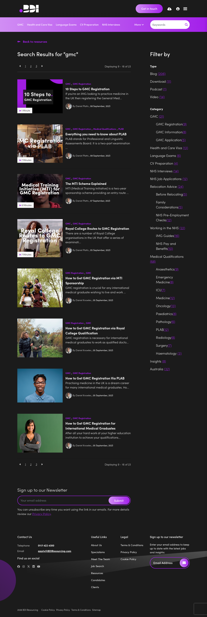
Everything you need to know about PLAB (95, 134)
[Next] (42, 66)
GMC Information (171, 132)
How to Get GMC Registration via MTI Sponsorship (93, 280)
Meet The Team (100, 559)
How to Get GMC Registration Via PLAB (94, 378)
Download (160, 81)
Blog (158, 73)
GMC (20, 24)
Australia (160, 369)
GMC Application (171, 140)
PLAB (121, 128)
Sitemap (96, 609)
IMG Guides (167, 235)
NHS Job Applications (168, 178)
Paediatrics (166, 313)
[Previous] (20, 66)
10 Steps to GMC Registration (87, 89)
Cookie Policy (128, 559)
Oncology (166, 305)
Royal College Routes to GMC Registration (97, 228)
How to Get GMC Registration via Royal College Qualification (95, 330)
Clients (95, 587)
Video (157, 96)
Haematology (169, 353)
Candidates (98, 580)
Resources (97, 573)
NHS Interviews (111, 24)
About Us (96, 545)
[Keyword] (166, 24)
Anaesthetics (167, 269)
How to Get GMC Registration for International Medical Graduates (90, 425)
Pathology (165, 321)
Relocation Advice (166, 186)
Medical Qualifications (104, 128)
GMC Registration (82, 83)
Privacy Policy (41, 514)
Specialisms (98, 552)
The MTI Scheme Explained (85, 183)
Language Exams (66, 24)
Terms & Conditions (132, 545)
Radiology (165, 337)
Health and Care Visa (39, 24)
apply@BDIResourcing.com (54, 551)
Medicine (165, 298)
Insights (158, 361)
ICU (160, 290)
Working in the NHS (167, 228)
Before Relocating (171, 194)
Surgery (164, 345)
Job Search (97, 566)
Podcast (158, 89)
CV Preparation (89, 24)
